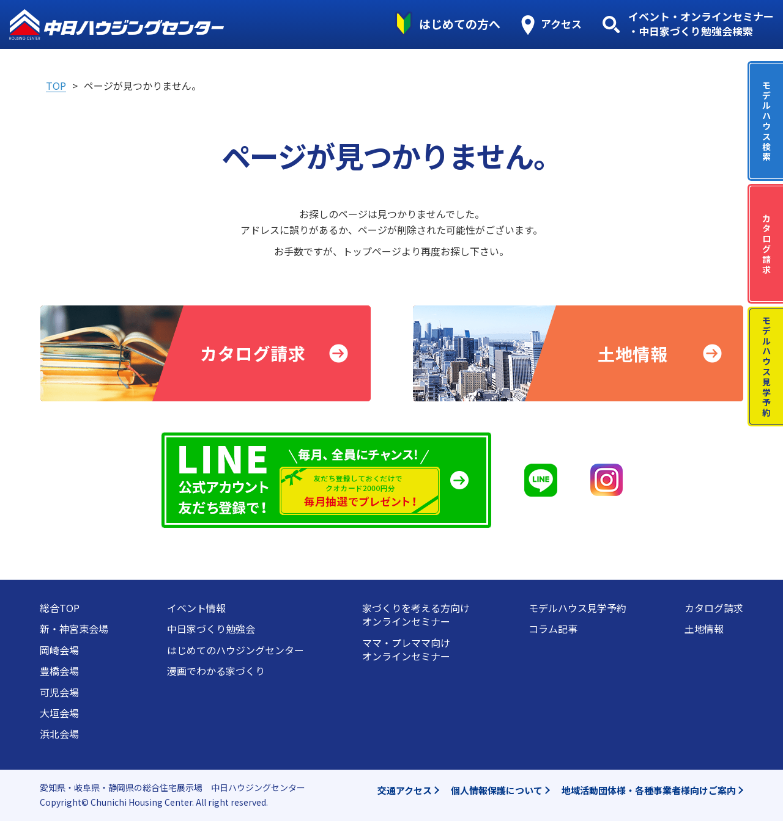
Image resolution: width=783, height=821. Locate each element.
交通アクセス (404, 790)
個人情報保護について (497, 790)
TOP (56, 85)
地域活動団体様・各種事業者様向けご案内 (649, 790)
